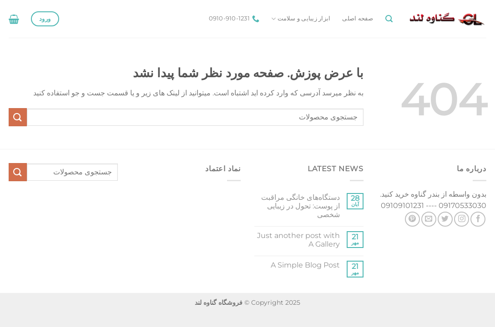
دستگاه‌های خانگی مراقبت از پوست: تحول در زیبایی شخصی (300, 206)
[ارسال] (18, 117)
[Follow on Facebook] (477, 219)
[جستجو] (389, 19)
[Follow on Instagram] (461, 219)
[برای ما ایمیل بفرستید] (428, 219)
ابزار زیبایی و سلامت (300, 19)
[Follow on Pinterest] (412, 219)
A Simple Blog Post (305, 265)
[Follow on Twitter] (445, 219)
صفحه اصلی (357, 18)
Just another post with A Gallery (298, 239)
